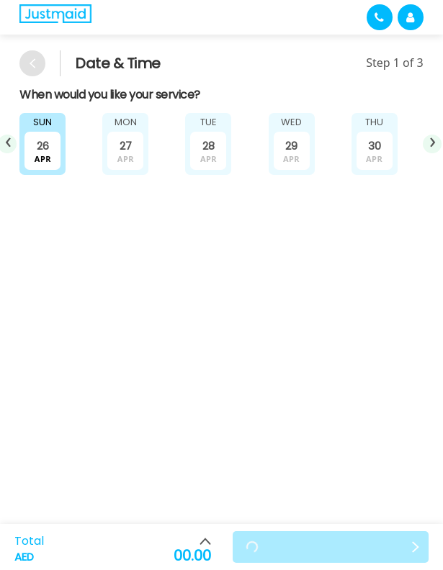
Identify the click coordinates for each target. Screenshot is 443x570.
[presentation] (432, 144)
